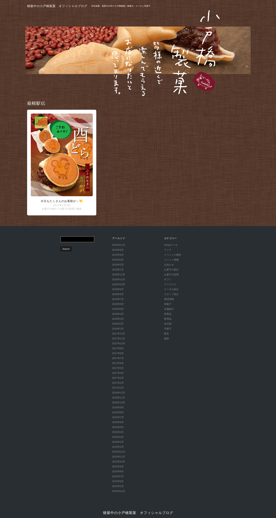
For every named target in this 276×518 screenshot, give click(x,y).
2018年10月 (118, 284)
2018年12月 (118, 274)
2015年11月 (118, 456)
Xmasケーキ (171, 245)
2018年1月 (118, 328)
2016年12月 (118, 392)
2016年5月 (118, 427)
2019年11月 (118, 245)
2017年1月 (118, 387)
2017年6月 (118, 363)
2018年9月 (118, 289)
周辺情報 (169, 299)
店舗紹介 (169, 309)
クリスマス (170, 284)
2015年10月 (118, 461)
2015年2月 (118, 486)
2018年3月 (118, 318)
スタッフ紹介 (171, 294)
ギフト (167, 279)
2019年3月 (118, 259)
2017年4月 (118, 373)
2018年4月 (118, 313)
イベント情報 (171, 259)
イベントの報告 (172, 254)
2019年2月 (118, 264)
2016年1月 (118, 446)
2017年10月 (118, 343)
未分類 (167, 323)
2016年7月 (118, 417)
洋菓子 (167, 328)
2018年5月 (118, 309)
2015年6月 (118, 481)
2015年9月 (118, 466)
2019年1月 (118, 269)
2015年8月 (118, 471)
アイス (167, 249)
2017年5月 (118, 368)
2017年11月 (118, 338)
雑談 (78, 208)
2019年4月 (118, 254)
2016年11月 (118, 397)
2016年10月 (118, 402)
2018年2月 (118, 323)
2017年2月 (118, 382)
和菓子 (167, 304)
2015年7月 (118, 476)
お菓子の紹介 (49, 208)
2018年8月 (118, 294)
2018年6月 (118, 304)
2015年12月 (118, 451)
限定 (166, 333)
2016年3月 (118, 437)
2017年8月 (118, 353)
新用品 (167, 318)
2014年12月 (118, 491)
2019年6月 (118, 249)
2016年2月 (118, 441)
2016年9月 (118, 407)
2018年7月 (118, 299)
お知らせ (169, 264)
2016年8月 (118, 412)
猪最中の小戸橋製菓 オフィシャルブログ (57, 6)
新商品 (167, 313)
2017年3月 (118, 377)
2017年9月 (118, 348)
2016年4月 (118, 432)
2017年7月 (118, 358)
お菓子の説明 (66, 208)
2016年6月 (118, 422)
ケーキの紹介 (171, 289)
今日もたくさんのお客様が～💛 (62, 201)
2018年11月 (118, 279)
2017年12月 (118, 333)
